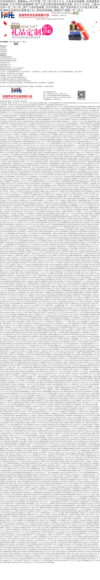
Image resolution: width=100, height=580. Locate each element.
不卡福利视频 (96, 123)
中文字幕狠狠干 (89, 386)
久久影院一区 (8, 325)
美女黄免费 (94, 549)
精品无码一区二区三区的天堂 (30, 128)
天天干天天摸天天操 (7, 136)
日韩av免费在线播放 (8, 117)
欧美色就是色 (42, 196)
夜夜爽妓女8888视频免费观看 (85, 172)
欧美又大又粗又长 (70, 459)
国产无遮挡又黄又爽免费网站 (42, 413)
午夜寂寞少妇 (54, 206)
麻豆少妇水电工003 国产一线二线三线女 (42, 509)
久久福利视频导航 (14, 215)
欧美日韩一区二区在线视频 (33, 130)
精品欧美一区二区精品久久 (7, 106)
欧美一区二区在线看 (43, 360)
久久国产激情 (63, 251)
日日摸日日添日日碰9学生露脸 (72, 272)
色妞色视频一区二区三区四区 (60, 349)
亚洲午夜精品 (94, 251)
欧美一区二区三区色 (48, 246)
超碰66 (88, 251)
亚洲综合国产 (67, 338)
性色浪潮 (24, 290)
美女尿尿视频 (67, 270)
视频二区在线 (12, 483)
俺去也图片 (23, 349)
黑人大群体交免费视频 (58, 380)
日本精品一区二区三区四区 (73, 382)
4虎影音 (17, 152)
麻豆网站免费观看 (8, 224)
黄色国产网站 (70, 353)
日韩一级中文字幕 (84, 492)
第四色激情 (80, 299)
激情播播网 (5, 160)
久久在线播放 (42, 134)
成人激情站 (96, 250)
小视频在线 (29, 251)
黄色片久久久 (77, 277)
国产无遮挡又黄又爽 (39, 117)
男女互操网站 (60, 240)
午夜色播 (17, 106)
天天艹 (69, 121)
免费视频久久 (41, 200)
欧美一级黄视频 (95, 380)
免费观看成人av (49, 325)
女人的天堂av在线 (50, 323)
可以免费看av (85, 183)
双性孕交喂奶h (5, 172)
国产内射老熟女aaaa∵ (17, 163)
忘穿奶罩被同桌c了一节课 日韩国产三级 (78, 411)
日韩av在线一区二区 (76, 474)
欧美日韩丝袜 (35, 411)
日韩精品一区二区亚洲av (40, 178)
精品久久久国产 (68, 195)
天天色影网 (19, 557)
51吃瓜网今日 (22, 540)
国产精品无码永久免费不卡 (9, 312)
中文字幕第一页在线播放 (16, 213)
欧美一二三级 (62, 345)
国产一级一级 (78, 345)
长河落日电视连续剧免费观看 (27, 218)
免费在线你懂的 (22, 514)
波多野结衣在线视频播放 (69, 112)
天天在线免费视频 (82, 231)
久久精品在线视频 (56, 525)
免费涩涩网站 (32, 240)
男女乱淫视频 (68, 255)
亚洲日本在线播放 (28, 163)
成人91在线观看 (84, 264)
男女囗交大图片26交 (65, 529)
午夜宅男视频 (63, 130)
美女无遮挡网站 (78, 421)
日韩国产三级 (25, 538)
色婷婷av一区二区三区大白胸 (8, 395)
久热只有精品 (7, 494)
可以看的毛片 (59, 468)
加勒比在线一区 (78, 424)
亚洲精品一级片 (45, 461)
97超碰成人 (25, 134)
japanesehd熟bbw (35, 222)
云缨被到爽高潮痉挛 (91, 456)
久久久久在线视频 (18, 478)
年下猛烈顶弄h (50, 404)
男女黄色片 (41, 132)
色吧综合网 (32, 533)
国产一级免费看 (60, 191)
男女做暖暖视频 (15, 331)
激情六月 (16, 329)
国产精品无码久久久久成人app (76, 435)
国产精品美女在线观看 (62, 490)
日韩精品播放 (34, 336)
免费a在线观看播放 (11, 251)
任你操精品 (3, 382)
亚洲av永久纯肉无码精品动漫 (61, 399)
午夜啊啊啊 (80, 240)
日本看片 (59, 448)
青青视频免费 (4, 189)
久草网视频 (31, 296)
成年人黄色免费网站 (89, 154)
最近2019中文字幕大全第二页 (31, 202)
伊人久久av (27, 182)
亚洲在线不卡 (81, 149)
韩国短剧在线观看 (92, 138)
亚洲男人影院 (3, 240)
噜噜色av (35, 452)
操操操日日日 (75, 325)
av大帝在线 (91, 150)
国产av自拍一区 (81, 413)
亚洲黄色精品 (27, 299)
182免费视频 (31, 395)
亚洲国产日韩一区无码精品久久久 (9, 292)
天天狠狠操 (71, 251)
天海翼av (4, 178)
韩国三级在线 (28, 312)
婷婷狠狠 (42, 474)
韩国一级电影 (74, 268)
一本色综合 (30, 439)
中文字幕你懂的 (40, 139)
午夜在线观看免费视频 (94, 444)
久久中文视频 (18, 191)
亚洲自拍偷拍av (11, 535)
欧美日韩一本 (20, 264)
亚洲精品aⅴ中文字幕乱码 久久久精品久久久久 (40, 511)
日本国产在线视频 (10, 489)
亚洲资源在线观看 (5, 356)
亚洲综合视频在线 (64, 231)
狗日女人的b (21, 310)
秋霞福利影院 (71, 152)
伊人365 (42, 356)
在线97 (7, 183)
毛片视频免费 (65, 342)
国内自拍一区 (3, 128)
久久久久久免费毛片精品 (28, 437)
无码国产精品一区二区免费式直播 (82, 296)
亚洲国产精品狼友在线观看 (28, 106)
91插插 (24, 494)
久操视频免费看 (67, 226)
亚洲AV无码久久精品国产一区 (32, 126)
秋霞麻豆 (65, 220)
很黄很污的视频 (93, 411)
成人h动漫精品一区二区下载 (58, 536)
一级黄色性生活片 (81, 161)
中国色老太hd (44, 351)
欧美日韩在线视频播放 (64, 239)
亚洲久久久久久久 (69, 187)
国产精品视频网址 (26, 406)
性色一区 (3, 314)
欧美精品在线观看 (56, 121)
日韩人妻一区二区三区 (31, 239)
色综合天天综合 (88, 428)
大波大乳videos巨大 (15, 340)
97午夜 (85, 233)
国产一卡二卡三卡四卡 (43, 272)
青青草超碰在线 (14, 509)
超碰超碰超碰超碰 (61, 553)
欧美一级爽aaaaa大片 (17, 211)
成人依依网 (19, 128)
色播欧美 (63, 200)
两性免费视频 (27, 217)
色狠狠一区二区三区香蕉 (65, 134)
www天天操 (83, 163)
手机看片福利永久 (72, 321)
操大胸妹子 (67, 474)
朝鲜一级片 (88, 119)
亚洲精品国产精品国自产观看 (92, 312)
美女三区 (68, 286)
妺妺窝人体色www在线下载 (37, 483)
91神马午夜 (14, 149)
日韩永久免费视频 (58, 338)
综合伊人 (2, 489)
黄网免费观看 (75, 338)
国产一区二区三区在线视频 (40, 308)
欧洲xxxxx (81, 481)
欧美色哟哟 (23, 319)
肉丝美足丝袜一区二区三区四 (21, 195)
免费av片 (74, 200)
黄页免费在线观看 (84, 145)
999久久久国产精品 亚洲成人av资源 (89, 220)
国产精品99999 (58, 364)
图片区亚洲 (6, 316)
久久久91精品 (14, 351)
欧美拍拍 (86, 193)
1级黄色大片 (73, 172)
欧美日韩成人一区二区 (57, 518)
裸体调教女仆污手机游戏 (78, 178)
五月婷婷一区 (9, 520)
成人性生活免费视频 (20, 117)
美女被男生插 (65, 172)
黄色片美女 (89, 470)
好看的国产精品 (15, 209)
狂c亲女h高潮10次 (84, 393)
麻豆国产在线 (89, 152)
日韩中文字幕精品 (50, 154)
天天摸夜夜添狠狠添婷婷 (85, 465)
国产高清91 (20, 470)
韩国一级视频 (24, 255)
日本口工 (59, 413)
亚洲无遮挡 (47, 187)
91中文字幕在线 (33, 307)
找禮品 (18, 41)
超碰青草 (57, 388)
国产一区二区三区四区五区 (31, 233)
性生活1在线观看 (37, 410)
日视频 (12, 191)
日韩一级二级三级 (41, 147)
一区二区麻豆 (74, 365)
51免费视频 (78, 132)
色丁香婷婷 (10, 185)
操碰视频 (36, 323)
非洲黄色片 (7, 149)
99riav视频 (29, 501)
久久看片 (30, 237)
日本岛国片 (50, 437)
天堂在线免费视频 (23, 240)
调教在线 (22, 371)
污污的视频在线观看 (45, 481)
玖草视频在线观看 (7, 467)
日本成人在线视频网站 (52, 134)
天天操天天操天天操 (19, 248)
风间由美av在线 (81, 263)
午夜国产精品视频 (48, 382)
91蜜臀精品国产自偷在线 (77, 180)
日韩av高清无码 (49, 485)
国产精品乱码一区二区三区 (11, 198)
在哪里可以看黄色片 (47, 171)
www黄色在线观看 (24, 507)
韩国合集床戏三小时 (65, 115)
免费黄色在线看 (92, 288)
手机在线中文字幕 (22, 125)
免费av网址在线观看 (91, 235)
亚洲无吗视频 (9, 204)
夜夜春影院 (84, 176)
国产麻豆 (28, 310)
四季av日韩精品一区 (83, 248)
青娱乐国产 (67, 303)
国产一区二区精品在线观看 (17, 376)
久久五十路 (30, 413)
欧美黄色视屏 (63, 376)
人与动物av (78, 353)
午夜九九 (83, 272)
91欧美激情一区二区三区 (73, 167)
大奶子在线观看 (85, 143)
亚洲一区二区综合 (50, 167)
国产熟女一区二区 (39, 518)
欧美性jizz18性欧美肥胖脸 (45, 231)
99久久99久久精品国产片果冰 (32, 285)
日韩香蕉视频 (41, 154)
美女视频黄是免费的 (84, 450)
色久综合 (47, 371)
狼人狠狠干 (29, 321)
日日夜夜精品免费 (78, 110)
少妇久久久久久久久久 (71, 149)
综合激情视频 (34, 182)
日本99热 (27, 446)
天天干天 (20, 126)
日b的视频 (39, 215)
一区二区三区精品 (72, 174)
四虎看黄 (81, 501)
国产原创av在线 (14, 349)
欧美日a (52, 417)
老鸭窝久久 (22, 487)
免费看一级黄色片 (36, 253)
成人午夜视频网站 (51, 250)
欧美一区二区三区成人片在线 (87, 185)
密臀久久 (63, 307)
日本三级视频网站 (84, 373)
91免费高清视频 (88, 213)
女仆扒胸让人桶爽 (63, 512)
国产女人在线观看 (14, 373)
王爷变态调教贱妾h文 (66, 108)
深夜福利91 (88, 435)
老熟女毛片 (51, 229)
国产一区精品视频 (79, 169)
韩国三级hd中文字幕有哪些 (73, 209)
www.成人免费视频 (42, 240)
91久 (65, 343)
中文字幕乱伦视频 (94, 507)
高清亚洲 (61, 303)
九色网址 (68, 163)
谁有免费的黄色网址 (41, 220)
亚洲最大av (32, 160)
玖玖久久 (41, 174)
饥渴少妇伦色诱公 (65, 340)
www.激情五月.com (25, 505)
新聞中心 (57, 19)
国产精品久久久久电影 (7, 119)
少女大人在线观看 (71, 336)
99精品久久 (13, 408)
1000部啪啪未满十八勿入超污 (53, 428)
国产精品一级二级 (49, 266)
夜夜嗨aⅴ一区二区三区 (78, 468)
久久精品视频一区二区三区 (30, 325)
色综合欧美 (45, 229)
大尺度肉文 (80, 174)
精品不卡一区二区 (90, 149)
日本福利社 (37, 424)
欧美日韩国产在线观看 (62, 397)
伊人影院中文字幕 (47, 242)
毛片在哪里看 (96, 426)
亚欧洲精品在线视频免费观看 (57, 268)
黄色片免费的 (55, 481)
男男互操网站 (63, 527)
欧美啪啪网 (44, 531)
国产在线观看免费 (5, 509)
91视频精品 (89, 163)
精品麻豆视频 (74, 128)
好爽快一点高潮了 (41, 468)
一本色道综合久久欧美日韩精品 (66, 132)
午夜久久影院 (32, 139)
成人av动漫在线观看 (39, 167)
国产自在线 (83, 483)
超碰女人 (25, 338)
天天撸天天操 (81, 158)
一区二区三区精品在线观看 (53, 143)
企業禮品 (23, 41)
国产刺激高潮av (48, 415)
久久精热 (12, 318)
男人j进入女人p (12, 145)
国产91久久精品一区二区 (20, 207)
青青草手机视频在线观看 (55, 318)
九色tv (34, 275)
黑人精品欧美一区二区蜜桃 (13, 255)
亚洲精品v (76, 220)
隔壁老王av (62, 336)
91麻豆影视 (77, 259)
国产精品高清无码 (62, 244)
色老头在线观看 (38, 114)
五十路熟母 (47, 206)
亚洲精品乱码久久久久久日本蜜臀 (28, 200)
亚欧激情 (73, 193)
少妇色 (80, 206)
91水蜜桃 (73, 161)
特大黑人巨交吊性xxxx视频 (42, 522)
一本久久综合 (31, 279)
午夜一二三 (60, 228)
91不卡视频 (92, 321)
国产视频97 (29, 115)
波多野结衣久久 (40, 400)
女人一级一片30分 (13, 240)
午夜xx (66, 165)
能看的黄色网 (19, 169)
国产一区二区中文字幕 (51, 540)
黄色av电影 (92, 264)
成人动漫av (50, 147)
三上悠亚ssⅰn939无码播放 (26, 178)
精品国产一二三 (74, 145)
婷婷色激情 (23, 277)
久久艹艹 (45, 472)
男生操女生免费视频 (60, 213)
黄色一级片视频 (28, 470)
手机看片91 (24, 281)
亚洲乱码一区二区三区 (46, 224)
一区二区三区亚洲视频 (29, 169)
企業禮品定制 (51, 19)
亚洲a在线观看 (7, 263)
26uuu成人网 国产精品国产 (92, 229)
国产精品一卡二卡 (88, 479)
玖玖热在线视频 (32, 154)
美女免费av (34, 343)
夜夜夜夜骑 (47, 218)
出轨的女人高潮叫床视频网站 (81, 314)
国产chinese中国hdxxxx (86, 226)
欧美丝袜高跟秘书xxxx (50, 169)
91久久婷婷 (93, 367)
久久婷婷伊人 (50, 452)
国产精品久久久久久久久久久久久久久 (20, 110)
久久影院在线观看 (35, 250)
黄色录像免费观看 (60, 533)
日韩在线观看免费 (23, 174)
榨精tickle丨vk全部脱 (43, 195)
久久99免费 (22, 400)
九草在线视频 (95, 296)
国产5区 (40, 500)
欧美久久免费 (90, 303)
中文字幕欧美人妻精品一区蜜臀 (57, 299)
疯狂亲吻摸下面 (43, 150)
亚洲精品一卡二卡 (81, 535)
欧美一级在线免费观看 (52, 165)
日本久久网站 (90, 329)
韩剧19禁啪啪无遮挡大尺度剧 (70, 406)
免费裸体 (27, 250)
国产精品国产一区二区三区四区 (47, 182)
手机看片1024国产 (33, 231)
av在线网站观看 (46, 558)
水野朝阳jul (13, 419)
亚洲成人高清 (10, 364)
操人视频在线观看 (43, 448)
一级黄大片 (70, 417)
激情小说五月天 (92, 307)
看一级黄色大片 (93, 193)
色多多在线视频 (91, 433)
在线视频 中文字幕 (67, 369)
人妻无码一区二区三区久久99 (58, 371)
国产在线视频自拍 (35, 244)
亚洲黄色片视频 (80, 514)
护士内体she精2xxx (19, 224)
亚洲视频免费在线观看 (32, 150)
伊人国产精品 (60, 255)
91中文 (12, 422)
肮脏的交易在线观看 (26, 428)
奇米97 (88, 380)
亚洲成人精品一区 (21, 353)
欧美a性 (28, 404)
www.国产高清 (57, 172)
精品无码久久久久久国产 (24, 490)
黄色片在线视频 (49, 400)
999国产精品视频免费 (87, 191)
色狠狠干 (35, 261)
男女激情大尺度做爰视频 (31, 264)
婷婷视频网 (93, 314)
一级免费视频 (88, 426)
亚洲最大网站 (85, 209)
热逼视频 (40, 544)
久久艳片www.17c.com (73, 307)
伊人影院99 (53, 126)
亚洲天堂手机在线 (28, 342)
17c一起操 (65, 457)
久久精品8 (42, 274)
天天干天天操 (38, 242)
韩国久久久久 (67, 384)
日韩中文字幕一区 (55, 108)
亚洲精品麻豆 (95, 524)
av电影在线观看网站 (41, 437)
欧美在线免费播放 (75, 242)
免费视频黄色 (22, 246)
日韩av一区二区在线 (91, 178)
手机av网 (40, 185)
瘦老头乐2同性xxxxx (53, 235)
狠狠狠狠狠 (84, 538)
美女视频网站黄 (29, 371)
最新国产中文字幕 (43, 261)
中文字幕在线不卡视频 (56, 226)
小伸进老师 (40, 415)
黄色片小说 (38, 138)
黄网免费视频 (50, 196)
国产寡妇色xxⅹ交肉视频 (84, 294)
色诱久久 (85, 136)
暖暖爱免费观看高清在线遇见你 (65, 217)
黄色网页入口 (76, 215)
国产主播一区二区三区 (24, 176)
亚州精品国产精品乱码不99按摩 (24, 332)
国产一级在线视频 (88, 522)
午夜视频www (84, 347)
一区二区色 (91, 437)
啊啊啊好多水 (71, 114)
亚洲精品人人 (38, 389)
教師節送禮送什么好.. (5, 66)
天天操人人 (9, 430)
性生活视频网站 (19, 266)
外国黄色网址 (3, 274)
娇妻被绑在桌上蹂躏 (89, 481)
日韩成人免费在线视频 (84, 218)
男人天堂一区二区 (35, 145)
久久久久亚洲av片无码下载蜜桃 (29, 365)
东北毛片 (86, 110)
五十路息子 (33, 538)
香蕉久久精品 (11, 294)
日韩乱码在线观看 (54, 161)
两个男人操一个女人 (51, 123)
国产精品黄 (45, 549)
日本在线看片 (31, 297)
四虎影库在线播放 (8, 461)
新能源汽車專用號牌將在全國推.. (8, 60)
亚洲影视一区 (12, 533)
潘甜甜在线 (58, 501)
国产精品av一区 (79, 139)
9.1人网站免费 (64, 435)
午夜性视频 (97, 263)
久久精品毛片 (64, 467)
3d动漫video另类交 (74, 316)
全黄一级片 (23, 424)
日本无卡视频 (28, 308)
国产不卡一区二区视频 (75, 143)
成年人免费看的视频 (64, 180)
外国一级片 (22, 147)
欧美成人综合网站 (77, 270)
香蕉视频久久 (60, 195)
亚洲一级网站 (64, 391)
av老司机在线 (37, 470)
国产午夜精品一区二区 (40, 277)
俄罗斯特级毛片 (57, 555)
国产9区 (75, 263)
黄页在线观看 (72, 165)
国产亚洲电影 (7, 259)
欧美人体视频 (42, 217)
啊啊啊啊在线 (41, 239)
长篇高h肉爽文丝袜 (88, 345)
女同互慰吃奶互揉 (73, 130)
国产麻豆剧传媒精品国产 (84, 160)
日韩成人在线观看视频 (62, 250)
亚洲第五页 (93, 180)
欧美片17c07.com (46, 444)
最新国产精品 (12, 189)
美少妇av (77, 244)
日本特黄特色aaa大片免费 (50, 297)
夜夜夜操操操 (60, 139)
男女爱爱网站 (24, 167)
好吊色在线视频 (76, 115)
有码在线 (48, 367)
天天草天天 (66, 483)
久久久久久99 (70, 213)
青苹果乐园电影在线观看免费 (29, 463)
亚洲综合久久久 (53, 128)
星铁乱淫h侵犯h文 (38, 152)
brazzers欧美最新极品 (39, 399)
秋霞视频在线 (43, 362)
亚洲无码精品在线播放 (20, 112)
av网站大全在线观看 (67, 110)
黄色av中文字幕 (17, 358)
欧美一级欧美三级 (87, 422)
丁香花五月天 (7, 211)
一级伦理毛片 (14, 305)
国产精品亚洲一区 (10, 275)
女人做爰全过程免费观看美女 (86, 268)
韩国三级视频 (15, 217)
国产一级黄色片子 (13, 540)
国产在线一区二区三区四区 (14, 378)
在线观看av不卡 (76, 388)
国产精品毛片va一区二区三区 (76, 312)
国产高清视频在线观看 (80, 351)
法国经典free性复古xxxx (6, 248)
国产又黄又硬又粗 (59, 156)
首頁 (37, 19)
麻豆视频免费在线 (9, 180)
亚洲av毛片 (75, 373)
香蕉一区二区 (56, 340)
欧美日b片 (94, 165)
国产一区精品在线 (70, 514)
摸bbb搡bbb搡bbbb (51, 139)
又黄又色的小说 (21, 228)
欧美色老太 (80, 193)
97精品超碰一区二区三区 (11, 327)
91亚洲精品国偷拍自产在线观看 (31, 121)
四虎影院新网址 (43, 334)
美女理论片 (59, 290)
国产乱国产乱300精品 (56, 441)
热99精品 (56, 400)
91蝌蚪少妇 (71, 202)
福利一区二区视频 (13, 174)
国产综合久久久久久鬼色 (13, 301)
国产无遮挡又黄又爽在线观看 (57, 310)
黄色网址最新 (88, 301)
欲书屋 (11, 397)
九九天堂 (26, 158)
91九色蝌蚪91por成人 (20, 283)
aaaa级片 (53, 191)
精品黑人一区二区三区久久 (81, 371)
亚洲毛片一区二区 (5, 270)
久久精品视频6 (6, 487)
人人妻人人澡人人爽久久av (64, 375)
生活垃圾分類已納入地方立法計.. (8, 58)
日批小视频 (56, 130)
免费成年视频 (84, 244)
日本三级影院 (27, 393)
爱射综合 (82, 555)
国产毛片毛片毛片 (66, 193)
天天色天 (28, 411)
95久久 (21, 217)
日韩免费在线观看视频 (56, 189)
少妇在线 (39, 558)
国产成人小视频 (5, 373)
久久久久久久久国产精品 (52, 180)
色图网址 (82, 187)
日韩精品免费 (15, 161)
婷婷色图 (43, 250)
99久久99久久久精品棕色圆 (92, 340)
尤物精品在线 (73, 231)
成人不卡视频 (49, 399)
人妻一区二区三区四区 (57, 263)
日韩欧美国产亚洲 (30, 331)
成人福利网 (70, 224)
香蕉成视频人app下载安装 (15, 171)
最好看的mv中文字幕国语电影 (64, 319)
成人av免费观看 (20, 500)
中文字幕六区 (39, 106)
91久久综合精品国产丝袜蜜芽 (56, 365)
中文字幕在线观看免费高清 (15, 141)
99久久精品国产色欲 (6, 428)
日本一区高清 (38, 268)
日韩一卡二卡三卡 (5, 125)
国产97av (86, 308)
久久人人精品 (20, 408)
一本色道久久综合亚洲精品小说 (45, 433)
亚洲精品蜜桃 (86, 189)
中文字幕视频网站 (75, 318)
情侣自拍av (43, 198)
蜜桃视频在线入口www (17, 393)
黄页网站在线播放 (67, 441)
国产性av (28, 274)
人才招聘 (45, 86)
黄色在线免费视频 (30, 204)
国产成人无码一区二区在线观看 (62, 176)
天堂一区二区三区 (62, 123)
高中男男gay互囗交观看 (83, 397)
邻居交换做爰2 (36, 191)
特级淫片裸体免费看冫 (31, 500)
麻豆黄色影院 (58, 112)
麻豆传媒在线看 (57, 342)
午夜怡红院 (3, 535)
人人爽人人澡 (95, 294)
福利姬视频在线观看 (61, 167)
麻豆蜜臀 (77, 507)
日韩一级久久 (64, 143)
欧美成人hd (93, 143)
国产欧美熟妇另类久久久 (61, 246)
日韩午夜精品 (63, 152)
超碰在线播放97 (13, 115)
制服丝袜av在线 (26, 171)
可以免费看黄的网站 (29, 138)
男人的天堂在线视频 (11, 314)
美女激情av (80, 463)
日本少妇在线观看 (24, 329)
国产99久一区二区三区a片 (54, 110)
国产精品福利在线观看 (53, 198)
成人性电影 (71, 117)
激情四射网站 (36, 367)
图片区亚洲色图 (58, 147)
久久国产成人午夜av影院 (19, 479)
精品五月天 (83, 290)
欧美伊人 (39, 527)
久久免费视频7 (12, 353)
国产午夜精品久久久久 (62, 323)
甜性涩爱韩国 (39, 297)
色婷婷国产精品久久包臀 (22, 433)
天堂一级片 (54, 187)
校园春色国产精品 (77, 255)
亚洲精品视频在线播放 (29, 141)
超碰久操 (21, 417)
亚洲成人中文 (55, 496)
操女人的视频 (91, 500)
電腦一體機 (12, 41)
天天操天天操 (28, 224)
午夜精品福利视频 (22, 220)
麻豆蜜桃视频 (46, 185)
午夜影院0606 (88, 292)
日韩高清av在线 (21, 323)
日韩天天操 (51, 202)
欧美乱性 (23, 411)
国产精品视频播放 (16, 303)
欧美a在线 (6, 371)
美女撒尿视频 (78, 305)
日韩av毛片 (52, 195)
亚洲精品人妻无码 (91, 527)
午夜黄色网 (35, 553)
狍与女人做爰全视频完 (10, 456)
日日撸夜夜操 (56, 505)
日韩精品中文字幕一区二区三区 (43, 314)
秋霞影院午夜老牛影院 (77, 222)
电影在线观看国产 (43, 332)
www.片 (83, 318)
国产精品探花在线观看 (19, 430)
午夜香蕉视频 (51, 112)
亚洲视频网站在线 (22, 314)
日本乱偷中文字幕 (64, 253)
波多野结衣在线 (68, 156)
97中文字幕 (32, 389)
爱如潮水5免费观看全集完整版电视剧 (72, 189)
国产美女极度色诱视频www (55, 141)
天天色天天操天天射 (19, 446)
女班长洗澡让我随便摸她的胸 (82, 117)
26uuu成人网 (30, 277)
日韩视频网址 (93, 183)
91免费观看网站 (11, 233)
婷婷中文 (94, 253)
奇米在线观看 (68, 183)
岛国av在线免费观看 (73, 323)
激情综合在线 (24, 154)
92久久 (83, 152)
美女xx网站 (23, 152)
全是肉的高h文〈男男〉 (53, 435)
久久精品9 (34, 459)
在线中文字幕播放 (60, 229)
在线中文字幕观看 (65, 119)
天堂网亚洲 (17, 279)
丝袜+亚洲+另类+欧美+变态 (85, 446)
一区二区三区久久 (22, 187)
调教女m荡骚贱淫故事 (54, 334)
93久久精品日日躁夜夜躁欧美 (59, 114)
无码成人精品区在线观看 (70, 158)
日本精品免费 (6, 393)
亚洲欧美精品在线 (50, 279)
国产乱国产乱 (32, 327)
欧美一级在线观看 (53, 204)
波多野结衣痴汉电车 (76, 239)
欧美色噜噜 (92, 196)
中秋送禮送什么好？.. (5, 62)
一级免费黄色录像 (5, 163)
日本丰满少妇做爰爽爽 (33, 209)
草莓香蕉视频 (21, 501)
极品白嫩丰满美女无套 (44, 257)
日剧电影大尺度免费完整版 (38, 123)
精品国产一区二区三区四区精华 (10, 200)
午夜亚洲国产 (70, 345)
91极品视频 (18, 406)
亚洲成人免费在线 (31, 319)
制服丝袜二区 (70, 371)
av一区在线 (39, 338)
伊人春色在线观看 (49, 174)
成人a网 (76, 393)
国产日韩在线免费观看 (80, 106)
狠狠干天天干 (59, 465)
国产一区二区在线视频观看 (40, 378)
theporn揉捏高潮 (33, 525)
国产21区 (13, 470)
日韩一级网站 (82, 406)
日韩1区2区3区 (13, 490)
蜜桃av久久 (70, 393)
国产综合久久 (9, 134)
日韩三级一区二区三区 (78, 121)
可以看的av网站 (59, 178)
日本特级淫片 (17, 134)
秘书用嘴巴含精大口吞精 (27, 235)
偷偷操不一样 (19, 454)
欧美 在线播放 (69, 229)
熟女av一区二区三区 (33, 207)
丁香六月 (39, 375)
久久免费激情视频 (59, 183)
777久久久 (10, 112)
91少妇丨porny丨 (44, 501)
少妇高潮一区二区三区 (52, 239)
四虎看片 (33, 310)
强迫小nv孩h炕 (30, 292)
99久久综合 (38, 444)
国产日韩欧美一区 (83, 134)
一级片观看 (16, 178)
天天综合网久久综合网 (66, 235)
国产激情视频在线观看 (51, 132)
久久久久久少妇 (31, 161)
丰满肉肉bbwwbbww (74, 138)
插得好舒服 (78, 422)
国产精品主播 (87, 240)
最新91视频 (67, 145)
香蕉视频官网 (57, 307)
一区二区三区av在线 (43, 542)
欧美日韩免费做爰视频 (91, 121)
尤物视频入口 (51, 389)
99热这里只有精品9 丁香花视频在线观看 (66, 160)
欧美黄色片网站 (35, 481)
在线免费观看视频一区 (75, 332)
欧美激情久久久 (69, 207)
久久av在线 (35, 217)
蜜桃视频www (86, 266)
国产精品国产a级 (26, 191)
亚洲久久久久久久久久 (87, 382)
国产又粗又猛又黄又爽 (54, 426)
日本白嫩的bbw (17, 206)
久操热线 (80, 362)
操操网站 (47, 483)
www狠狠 (81, 119)
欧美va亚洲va (74, 248)
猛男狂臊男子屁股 (58, 478)
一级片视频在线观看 (59, 305)
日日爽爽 (31, 369)
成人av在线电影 (60, 207)
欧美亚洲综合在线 (12, 231)
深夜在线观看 (15, 263)
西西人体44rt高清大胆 (29, 478)
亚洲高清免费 (33, 542)
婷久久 (5, 299)
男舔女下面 (27, 211)
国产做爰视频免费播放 (27, 193)
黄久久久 (34, 340)
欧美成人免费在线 (9, 239)
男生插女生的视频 (92, 538)
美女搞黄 (11, 237)
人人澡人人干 (84, 115)
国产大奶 (89, 147)
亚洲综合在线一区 (94, 342)
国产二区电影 (74, 389)
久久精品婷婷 (38, 397)
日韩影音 (79, 560)
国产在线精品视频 (31, 112)
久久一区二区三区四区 (73, 456)
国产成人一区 (88, 459)
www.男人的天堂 (8, 150)
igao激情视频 (31, 388)
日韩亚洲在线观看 (32, 494)
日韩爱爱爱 (14, 125)
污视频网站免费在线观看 (93, 161)
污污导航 (10, 178)
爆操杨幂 (83, 235)
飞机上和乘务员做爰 (25, 143)
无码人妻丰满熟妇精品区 (75, 266)
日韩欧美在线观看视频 (30, 156)
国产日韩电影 (18, 244)
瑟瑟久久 (30, 187)
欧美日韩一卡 (55, 373)
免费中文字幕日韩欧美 (33, 198)
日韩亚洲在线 (5, 187)
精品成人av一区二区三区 (60, 117)
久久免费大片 (87, 299)
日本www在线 (3, 417)
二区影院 (16, 400)
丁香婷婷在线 (22, 115)
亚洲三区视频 (10, 152)
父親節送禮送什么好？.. (6, 64)
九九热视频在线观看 (28, 557)
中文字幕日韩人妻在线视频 (19, 114)
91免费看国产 (31, 125)
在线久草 (97, 329)
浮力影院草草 (42, 283)
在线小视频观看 (46, 193)
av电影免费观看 (51, 468)
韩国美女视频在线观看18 (68, 182)
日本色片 (68, 288)
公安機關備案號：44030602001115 (52, 99)
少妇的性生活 (62, 456)
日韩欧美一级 (86, 270)
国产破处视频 (28, 408)
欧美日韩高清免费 (47, 338)
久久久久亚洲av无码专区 (12, 399)
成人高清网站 (92, 110)
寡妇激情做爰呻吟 (65, 389)
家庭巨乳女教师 (90, 413)
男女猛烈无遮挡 (43, 432)
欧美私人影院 (90, 505)
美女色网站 (51, 432)
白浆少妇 (32, 183)
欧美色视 (34, 301)
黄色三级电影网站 (18, 520)
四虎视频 (26, 402)
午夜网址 (87, 404)
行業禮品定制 (3, 51)
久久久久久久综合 (33, 255)
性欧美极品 (23, 399)
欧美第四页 (38, 183)
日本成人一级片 (8, 193)
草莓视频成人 (50, 388)
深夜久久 (87, 180)
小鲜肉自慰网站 (10, 382)
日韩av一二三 (68, 215)
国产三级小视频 (62, 516)
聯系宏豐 (64, 13)
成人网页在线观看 (42, 112)
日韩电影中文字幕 (39, 305)
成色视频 (54, 354)
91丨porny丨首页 (40, 303)
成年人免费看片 (75, 433)
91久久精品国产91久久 (13, 319)
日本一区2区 (9, 426)
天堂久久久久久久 (18, 435)
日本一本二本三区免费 (23, 533)
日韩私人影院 (84, 215)
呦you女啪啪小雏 (11, 228)
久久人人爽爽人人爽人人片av (12, 367)
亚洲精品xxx (5, 215)
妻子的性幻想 (62, 503)
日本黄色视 (29, 430)
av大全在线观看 (14, 531)
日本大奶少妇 (92, 542)
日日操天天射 (75, 492)
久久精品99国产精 (31, 147)
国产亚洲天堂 (23, 198)
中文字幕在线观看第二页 (66, 259)
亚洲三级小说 (44, 228)
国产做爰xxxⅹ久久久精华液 (87, 285)
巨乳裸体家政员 (82, 358)
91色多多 (21, 261)
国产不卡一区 (14, 310)
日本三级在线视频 (53, 237)
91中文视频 (57, 325)
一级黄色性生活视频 (57, 233)
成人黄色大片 (58, 485)
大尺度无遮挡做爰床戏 (17, 465)
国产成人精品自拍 (21, 274)
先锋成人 (66, 362)
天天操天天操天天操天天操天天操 (45, 125)
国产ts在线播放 (65, 242)
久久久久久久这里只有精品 (53, 115)
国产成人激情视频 (20, 386)
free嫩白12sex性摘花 (21, 347)
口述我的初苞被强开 (94, 384)
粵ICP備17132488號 (65, 97)
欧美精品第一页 (83, 279)
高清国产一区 (51, 150)
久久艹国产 (26, 421)
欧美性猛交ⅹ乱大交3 (18, 182)
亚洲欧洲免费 (34, 448)
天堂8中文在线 (30, 242)
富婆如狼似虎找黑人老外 (73, 503)
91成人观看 (85, 400)
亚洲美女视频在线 (43, 498)
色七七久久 (85, 375)
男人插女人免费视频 (75, 400)
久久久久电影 (71, 452)
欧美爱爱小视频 (54, 503)
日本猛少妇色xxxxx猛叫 (52, 303)
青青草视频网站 (82, 130)
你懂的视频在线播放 (14, 167)
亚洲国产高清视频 (40, 279)
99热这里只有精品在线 (9, 557)
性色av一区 (55, 301)
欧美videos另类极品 (59, 439)
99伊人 (97, 268)
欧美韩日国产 (56, 242)
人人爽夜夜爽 (47, 106)
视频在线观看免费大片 (73, 123)
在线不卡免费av (45, 244)
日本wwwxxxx (11, 433)
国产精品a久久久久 (9, 511)
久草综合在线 (83, 303)
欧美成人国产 (15, 413)
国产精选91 (3, 222)
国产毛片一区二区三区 (18, 468)
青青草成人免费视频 (12, 165)
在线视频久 (18, 288)
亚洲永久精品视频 (69, 106)
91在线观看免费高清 (23, 356)
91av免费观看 (71, 244)
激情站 (65, 154)
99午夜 (51, 270)
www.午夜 (55, 231)
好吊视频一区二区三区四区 (53, 288)
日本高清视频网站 (33, 318)
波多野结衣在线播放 (9, 332)
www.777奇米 (92, 490)
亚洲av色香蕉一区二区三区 (39, 165)
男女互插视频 (58, 196)
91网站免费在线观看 (67, 211)
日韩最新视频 (91, 323)
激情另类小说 (56, 391)
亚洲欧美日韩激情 (20, 503)
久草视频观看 (26, 206)
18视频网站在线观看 (58, 158)
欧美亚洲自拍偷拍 (19, 457)
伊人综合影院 (83, 343)
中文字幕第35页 (74, 119)
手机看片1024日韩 (71, 299)
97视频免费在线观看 (44, 108)
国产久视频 (60, 474)
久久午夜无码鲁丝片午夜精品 (62, 125)
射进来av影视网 (44, 207)
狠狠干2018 (7, 218)
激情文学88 (47, 518)
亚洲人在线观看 (10, 386)
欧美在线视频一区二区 (84, 198)
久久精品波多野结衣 (30, 380)
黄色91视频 (76, 156)
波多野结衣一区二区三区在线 (76, 301)
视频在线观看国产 (13, 290)
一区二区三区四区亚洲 (35, 226)
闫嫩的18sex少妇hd (81, 494)
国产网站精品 (8, 389)
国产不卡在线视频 (57, 367)
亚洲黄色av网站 (76, 183)
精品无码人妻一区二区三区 (55, 312)
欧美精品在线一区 (59, 270)
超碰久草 (78, 126)
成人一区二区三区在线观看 (38, 404)
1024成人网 (67, 365)
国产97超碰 (19, 294)
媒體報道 (32, 86)
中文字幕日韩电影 (43, 128)
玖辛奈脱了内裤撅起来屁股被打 (90, 207)
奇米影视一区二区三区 (52, 149)
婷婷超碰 (55, 516)
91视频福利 (29, 399)
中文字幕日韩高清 (8, 536)
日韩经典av (5, 553)
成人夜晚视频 (18, 362)
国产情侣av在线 (33, 360)
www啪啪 (52, 501)
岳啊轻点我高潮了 (62, 185)
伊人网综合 (51, 498)
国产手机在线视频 (72, 408)
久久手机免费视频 (95, 432)
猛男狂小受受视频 (64, 422)
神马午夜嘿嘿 (86, 421)
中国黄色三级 (21, 518)
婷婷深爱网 (76, 195)
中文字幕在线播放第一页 (11, 176)
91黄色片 (90, 336)
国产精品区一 (26, 244)
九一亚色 (45, 204)
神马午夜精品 (68, 281)
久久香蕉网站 (83, 500)
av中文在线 (92, 516)
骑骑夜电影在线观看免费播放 (24, 316)
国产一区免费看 (43, 202)
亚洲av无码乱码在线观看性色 (73, 191)
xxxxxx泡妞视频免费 (83, 310)
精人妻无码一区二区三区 (43, 263)
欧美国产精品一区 (95, 421)
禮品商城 (53, 13)
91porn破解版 (35, 189)
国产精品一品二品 (11, 323)
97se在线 (17, 123)
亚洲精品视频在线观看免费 (38, 149)
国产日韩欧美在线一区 (39, 428)
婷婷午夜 (43, 367)
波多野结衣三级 (24, 160)
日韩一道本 (36, 439)
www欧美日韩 (30, 443)
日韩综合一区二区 (44, 189)
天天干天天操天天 (61, 169)
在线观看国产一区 (95, 117)
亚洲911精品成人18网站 (18, 130)
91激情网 (20, 158)
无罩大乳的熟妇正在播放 (22, 542)
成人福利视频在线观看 (21, 364)
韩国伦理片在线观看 (87, 224)
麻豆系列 (22, 331)
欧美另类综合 (49, 117)
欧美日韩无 (55, 253)
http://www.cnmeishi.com (53, 97)
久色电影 (38, 119)
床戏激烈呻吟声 (49, 305)
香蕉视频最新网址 (46, 119)
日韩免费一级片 (68, 263)
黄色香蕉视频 (19, 286)
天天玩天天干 (76, 538)
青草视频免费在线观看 (66, 327)
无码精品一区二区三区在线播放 (11, 154)
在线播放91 (90, 378)
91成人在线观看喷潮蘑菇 (63, 222)
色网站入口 (37, 237)
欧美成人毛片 (69, 424)
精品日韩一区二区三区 (42, 141)
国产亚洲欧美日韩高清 (64, 128)
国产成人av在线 (62, 297)
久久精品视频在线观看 (26, 367)
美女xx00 (52, 319)
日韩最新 (68, 200)
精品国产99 (70, 516)
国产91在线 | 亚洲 (40, 288)
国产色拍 (35, 108)
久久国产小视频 (73, 250)
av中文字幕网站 (49, 274)
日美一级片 (92, 373)
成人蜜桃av (33, 402)
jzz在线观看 (87, 432)
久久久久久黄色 (9, 329)
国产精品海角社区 (38, 316)
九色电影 (63, 288)
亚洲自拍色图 (70, 507)
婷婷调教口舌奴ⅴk (93, 114)
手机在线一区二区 (73, 465)
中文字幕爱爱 (77, 211)
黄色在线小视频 (12, 139)
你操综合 (19, 121)
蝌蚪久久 (29, 246)
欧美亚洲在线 (39, 204)
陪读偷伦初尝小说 (23, 544)
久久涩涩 (36, 296)
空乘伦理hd (21, 308)
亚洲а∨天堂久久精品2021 (31, 132)
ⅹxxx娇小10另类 (72, 150)
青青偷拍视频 (62, 204)
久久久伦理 (60, 187)
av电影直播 (73, 463)
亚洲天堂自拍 (67, 178)
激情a (20, 290)
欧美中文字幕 (91, 200)
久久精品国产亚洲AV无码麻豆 (59, 136)
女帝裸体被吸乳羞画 (11, 336)
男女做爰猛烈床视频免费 (51, 296)
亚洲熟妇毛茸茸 (72, 246)
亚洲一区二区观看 (53, 378)
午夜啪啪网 (49, 354)
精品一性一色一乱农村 (28, 268)
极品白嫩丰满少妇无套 (58, 215)
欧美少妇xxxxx (43, 454)
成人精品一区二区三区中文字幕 (8, 296)
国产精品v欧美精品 (45, 121)
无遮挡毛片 (51, 439)
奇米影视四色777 (21, 384)
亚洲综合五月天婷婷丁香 (47, 364)
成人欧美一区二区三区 (22, 369)
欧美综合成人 (82, 147)
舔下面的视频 (83, 323)
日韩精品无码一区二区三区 (78, 125)
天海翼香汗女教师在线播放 (56, 272)
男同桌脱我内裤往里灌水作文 (51, 152)
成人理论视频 (81, 246)
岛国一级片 (97, 204)
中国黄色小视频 (35, 386)
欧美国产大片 (28, 275)
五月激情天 (14, 126)
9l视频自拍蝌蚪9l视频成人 (58, 459)
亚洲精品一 (23, 161)
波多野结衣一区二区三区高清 (29, 375)
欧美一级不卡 (24, 270)
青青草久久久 (89, 158)
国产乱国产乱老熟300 (66, 373)
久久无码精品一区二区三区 (53, 200)
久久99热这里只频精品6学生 (86, 520)
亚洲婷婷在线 (39, 206)
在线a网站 (69, 356)
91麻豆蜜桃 (39, 382)
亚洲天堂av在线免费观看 (65, 296)
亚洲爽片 (4, 108)
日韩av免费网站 (32, 544)
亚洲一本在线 (78, 202)
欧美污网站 (3, 342)
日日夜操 (5, 490)
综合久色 (75, 134)
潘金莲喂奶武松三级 (14, 160)
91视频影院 (21, 172)
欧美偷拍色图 (14, 487)
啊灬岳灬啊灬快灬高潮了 (6, 250)
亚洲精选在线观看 (86, 261)
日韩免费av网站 (49, 321)
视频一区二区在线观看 (49, 397)
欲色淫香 (4, 171)
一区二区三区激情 (31, 119)
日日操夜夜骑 (24, 529)
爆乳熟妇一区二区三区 (51, 353)
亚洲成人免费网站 (75, 264)
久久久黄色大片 (35, 490)
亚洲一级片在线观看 (94, 511)
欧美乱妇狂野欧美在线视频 (23, 189)
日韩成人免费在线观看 (44, 343)
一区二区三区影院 (82, 150)
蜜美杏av (64, 171)
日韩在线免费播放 (51, 248)
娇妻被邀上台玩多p (19, 485)
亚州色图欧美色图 (54, 336)
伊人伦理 (92, 145)
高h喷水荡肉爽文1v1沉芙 (20, 450)
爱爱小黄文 (10, 108)
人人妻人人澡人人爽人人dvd (26, 305)
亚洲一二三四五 (69, 305)
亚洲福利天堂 (45, 450)
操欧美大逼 (22, 509)
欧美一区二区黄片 (37, 246)
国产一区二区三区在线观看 (49, 358)
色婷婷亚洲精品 (63, 301)
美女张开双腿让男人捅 (91, 275)
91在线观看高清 (86, 360)
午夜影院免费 (47, 373)
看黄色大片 (95, 305)
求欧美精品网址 (33, 498)
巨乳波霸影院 (89, 204)
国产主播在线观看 (55, 461)
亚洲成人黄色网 (63, 237)
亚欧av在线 (17, 277)
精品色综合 (12, 454)
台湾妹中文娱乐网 (38, 187)
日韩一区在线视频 (17, 325)
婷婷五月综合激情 (69, 139)
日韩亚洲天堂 (58, 406)
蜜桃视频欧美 (52, 228)
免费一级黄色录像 (87, 132)
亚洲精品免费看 (92, 279)
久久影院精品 (7, 432)
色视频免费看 (56, 507)
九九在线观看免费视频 (49, 316)
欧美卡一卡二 (36, 408)
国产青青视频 (52, 138)
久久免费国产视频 (79, 274)
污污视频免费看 (22, 443)
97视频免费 (4, 433)
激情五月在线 (52, 549)
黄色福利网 (81, 428)
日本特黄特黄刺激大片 (34, 531)
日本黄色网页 (70, 481)
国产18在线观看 (63, 378)
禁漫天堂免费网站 (89, 174)
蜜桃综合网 (30, 152)
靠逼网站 (32, 206)
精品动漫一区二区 (26, 340)
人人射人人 (54, 285)
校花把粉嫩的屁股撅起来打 (83, 182)
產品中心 (45, 19)
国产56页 (39, 494)
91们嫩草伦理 (9, 156)
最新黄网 (17, 505)
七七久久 (92, 310)
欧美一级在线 (52, 448)
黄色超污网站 (16, 547)
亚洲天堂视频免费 (18, 156)
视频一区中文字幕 (5, 331)
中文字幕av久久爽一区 (12, 158)
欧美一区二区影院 (45, 514)
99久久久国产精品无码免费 (93, 187)
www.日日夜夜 (19, 421)
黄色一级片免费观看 (49, 213)
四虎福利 (12, 123)
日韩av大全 (13, 183)
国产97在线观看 (66, 404)
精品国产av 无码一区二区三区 (89, 259)
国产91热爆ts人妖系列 (60, 174)
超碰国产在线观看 (72, 198)
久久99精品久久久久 (69, 546)
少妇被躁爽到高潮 (33, 134)
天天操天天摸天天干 (33, 136)
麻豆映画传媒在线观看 (33, 551)
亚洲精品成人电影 (95, 255)
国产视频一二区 (34, 196)
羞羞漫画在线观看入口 (88, 353)
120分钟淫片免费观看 (33, 259)
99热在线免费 (70, 169)
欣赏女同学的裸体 (69, 274)
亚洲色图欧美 (96, 126)
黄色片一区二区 (14, 246)
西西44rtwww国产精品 (52, 286)
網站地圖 (69, 13)
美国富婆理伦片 (86, 305)
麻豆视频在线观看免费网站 (59, 224)
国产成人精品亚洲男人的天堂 (14, 202)
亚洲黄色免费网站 (79, 292)
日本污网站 (63, 314)
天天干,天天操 (38, 426)
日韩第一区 (60, 285)
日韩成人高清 (68, 461)
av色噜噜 (91, 215)
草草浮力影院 (59, 154)
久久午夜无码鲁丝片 (45, 136)
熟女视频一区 (63, 218)
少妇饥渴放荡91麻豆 (11, 481)
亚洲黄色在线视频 (88, 536)
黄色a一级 (77, 171)
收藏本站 (59, 13)
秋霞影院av (61, 149)
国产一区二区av (23, 531)
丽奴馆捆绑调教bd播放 (19, 119)
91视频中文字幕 (51, 240)
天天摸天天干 (55, 314)
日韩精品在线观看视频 (81, 114)
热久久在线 (44, 138)
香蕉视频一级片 (87, 369)
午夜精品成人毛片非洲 (34, 294)
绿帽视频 (6, 419)
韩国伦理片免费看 (32, 185)
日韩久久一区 (44, 237)
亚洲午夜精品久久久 (87, 332)
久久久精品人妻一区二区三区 (22, 222)
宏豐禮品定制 (3, 53)
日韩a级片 (2, 251)
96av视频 (79, 233)
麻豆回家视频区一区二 (20, 150)
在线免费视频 (90, 106)
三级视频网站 (79, 154)
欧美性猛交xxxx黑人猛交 (28, 288)
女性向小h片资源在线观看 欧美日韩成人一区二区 (84, 141)
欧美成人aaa (19, 138)
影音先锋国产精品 (11, 121)
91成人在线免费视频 (40, 388)
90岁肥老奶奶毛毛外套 (73, 343)
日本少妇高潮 (38, 472)
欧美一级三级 (32, 529)
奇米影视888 (52, 207)
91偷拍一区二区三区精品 (81, 228)
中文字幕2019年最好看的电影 (88, 108)
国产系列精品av (59, 274)
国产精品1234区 (16, 389)
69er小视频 (63, 481)
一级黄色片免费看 (39, 371)
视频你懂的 (91, 176)
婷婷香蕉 (58, 150)
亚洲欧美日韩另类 (73, 218)
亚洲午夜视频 (89, 237)
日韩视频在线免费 (70, 395)
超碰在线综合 (66, 318)
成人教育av (54, 185)
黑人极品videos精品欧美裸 (41, 163)
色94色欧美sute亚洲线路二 (86, 349)
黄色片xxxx (85, 415)
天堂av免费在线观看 (19, 204)
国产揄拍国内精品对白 (39, 115)
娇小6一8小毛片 (28, 108)
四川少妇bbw (51, 362)
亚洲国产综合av (13, 172)
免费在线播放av (69, 331)
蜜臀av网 (87, 467)
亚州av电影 (7, 501)
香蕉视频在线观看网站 (70, 410)
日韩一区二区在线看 (22, 139)
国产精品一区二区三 (31, 527)
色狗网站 (40, 299)
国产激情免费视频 (74, 512)
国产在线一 (6, 191)
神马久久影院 (47, 114)
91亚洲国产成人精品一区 (20, 185)
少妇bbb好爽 (41, 325)
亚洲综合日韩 (78, 207)
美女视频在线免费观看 (6, 343)
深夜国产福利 (15, 259)
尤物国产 (29, 180)
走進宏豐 (2, 86)
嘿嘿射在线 (39, 161)
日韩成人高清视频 (18, 132)
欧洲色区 (29, 364)
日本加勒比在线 (78, 213)
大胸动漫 (90, 327)
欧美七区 (27, 417)
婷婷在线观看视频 (19, 108)
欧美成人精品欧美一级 (36, 158)
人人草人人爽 (84, 196)
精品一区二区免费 (48, 410)
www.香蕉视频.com (22, 231)
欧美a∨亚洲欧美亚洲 (14, 529)
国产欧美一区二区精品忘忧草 (32, 172)
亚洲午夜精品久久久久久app (70, 147)
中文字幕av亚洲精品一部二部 (45, 176)
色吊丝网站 (26, 360)
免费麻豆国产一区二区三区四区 (80, 384)
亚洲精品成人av (84, 507)
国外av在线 (38, 229)
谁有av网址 (45, 161)
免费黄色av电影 (54, 376)
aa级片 (66, 538)
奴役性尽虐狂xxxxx (93, 231)
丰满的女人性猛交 (87, 126)
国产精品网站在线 (65, 400)
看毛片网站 (31, 547)
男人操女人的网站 (40, 485)
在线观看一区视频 (89, 139)
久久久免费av (83, 307)
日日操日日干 (63, 393)
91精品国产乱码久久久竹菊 (33, 228)
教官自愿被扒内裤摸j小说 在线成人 (22, 253)
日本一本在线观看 (13, 516)
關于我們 (40, 19)
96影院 (2, 329)
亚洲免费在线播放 (45, 126)
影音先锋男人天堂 (22, 296)
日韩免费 (42, 296)
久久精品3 (8, 161)
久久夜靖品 (13, 384)
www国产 (89, 358)
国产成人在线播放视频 (74, 196)
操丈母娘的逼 (13, 187)
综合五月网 (24, 209)
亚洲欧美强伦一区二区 (84, 128)
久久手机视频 (46, 319)
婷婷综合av (91, 553)
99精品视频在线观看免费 (61, 266)
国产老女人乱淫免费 (26, 301)
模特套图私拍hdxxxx (94, 228)
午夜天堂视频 (75, 288)
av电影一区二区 (28, 456)
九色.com (43, 248)
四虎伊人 (78, 152)
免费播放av (64, 411)
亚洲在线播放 (35, 274)
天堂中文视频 (23, 441)
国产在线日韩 (59, 145)
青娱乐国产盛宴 (91, 558)
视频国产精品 (77, 224)
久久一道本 (25, 389)
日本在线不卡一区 (25, 123)
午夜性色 (7, 408)
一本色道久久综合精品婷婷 (21, 136)
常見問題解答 (38, 86)
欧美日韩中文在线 (54, 259)
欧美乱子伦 (37, 461)
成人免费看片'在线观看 (23, 183)
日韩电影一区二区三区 (62, 138)
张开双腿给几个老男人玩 (77, 340)
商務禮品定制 (3, 49)
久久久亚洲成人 (34, 536)
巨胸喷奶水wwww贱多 (45, 384)
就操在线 (80, 430)
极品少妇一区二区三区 (57, 106)
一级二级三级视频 (80, 395)
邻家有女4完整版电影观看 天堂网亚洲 (59, 264)
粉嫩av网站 (53, 244)
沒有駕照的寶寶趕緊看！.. (7, 57)
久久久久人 (36, 251)
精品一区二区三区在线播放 (84, 165)
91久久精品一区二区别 (6, 297)
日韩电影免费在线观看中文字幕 (73, 402)
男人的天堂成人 (31, 220)
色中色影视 (45, 402)
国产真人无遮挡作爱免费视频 (50, 345)
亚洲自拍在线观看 (21, 242)
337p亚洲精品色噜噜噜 (17, 402)
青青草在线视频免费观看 (13, 196)
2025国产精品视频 (81, 443)
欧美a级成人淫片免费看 (24, 165)
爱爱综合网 (30, 114)
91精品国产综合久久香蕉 (71, 257)
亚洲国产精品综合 (47, 158)
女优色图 (68, 535)
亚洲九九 (63, 283)
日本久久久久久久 (55, 193)
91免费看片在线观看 (8, 362)
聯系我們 (61, 19)
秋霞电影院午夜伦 (60, 386)
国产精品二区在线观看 (24, 149)
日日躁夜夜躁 (39, 213)
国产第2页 (3, 386)
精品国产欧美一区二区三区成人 (44, 478)
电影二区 (42, 251)
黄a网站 (9, 468)
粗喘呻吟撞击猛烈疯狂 (89, 476)
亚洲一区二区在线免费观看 (48, 290)
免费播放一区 (39, 218)
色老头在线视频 (16, 428)
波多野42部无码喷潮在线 (17, 474)
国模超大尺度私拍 (45, 191)
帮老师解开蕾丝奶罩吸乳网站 (34, 479)
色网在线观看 (79, 546)
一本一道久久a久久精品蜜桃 (89, 211)
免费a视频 (64, 121)
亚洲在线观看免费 (54, 527)
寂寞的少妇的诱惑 (44, 264)
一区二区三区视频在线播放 (7, 421)
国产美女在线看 (63, 446)
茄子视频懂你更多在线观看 (44, 507)
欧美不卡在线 (63, 198)
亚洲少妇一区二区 (8, 132)
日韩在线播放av (51, 465)
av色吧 (87, 529)
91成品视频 (13, 316)
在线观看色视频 (10, 244)
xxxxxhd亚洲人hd (95, 171)
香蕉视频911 (94, 128)
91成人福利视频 (24, 196)
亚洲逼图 (46, 299)
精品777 (12, 503)
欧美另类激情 (29, 518)
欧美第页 (12, 272)
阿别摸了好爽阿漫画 (14, 553)
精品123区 (96, 452)
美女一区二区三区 (35, 356)
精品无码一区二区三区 (74, 496)
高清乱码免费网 (30, 503)
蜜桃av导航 (47, 492)
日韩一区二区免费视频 (61, 202)
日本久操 (12, 169)
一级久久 (85, 206)
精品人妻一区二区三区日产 (38, 143)
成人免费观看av (50, 421)
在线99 (82, 426)
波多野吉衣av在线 (5, 474)
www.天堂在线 (15, 218)
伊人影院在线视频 (10, 138)
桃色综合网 (66, 437)
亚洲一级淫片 (10, 222)
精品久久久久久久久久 (86, 195)
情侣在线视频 (5, 246)
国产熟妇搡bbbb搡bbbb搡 (28, 303)
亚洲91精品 (61, 281)
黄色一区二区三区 (7, 114)
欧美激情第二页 (55, 218)
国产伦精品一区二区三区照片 (39, 110)
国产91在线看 (32, 270)
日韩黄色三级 (39, 169)
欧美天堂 (9, 130)
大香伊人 (57, 389)
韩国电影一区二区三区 (47, 130)
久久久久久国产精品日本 (83, 112)
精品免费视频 (30, 117)
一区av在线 (93, 389)
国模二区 (58, 182)
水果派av (49, 275)
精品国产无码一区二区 (54, 531)
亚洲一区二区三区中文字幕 (48, 145)
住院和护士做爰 (52, 281)
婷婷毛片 (77, 187)
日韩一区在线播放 (58, 544)
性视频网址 (34, 176)
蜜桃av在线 (62, 286)
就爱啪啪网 (91, 167)
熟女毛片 (6, 376)
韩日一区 (30, 167)
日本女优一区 (11, 128)
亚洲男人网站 (76, 226)
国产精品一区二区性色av (12, 143)
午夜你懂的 (48, 356)
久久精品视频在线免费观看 (39, 286)
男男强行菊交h (57, 171)
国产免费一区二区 (68, 478)
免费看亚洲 (10, 400)
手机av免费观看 (21, 444)
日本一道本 (70, 314)
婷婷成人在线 (46, 417)
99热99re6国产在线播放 (42, 160)
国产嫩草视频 (76, 108)
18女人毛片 (36, 224)
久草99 (16, 417)
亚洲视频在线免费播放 (68, 448)
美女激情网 (70, 171)
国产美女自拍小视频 (94, 415)
